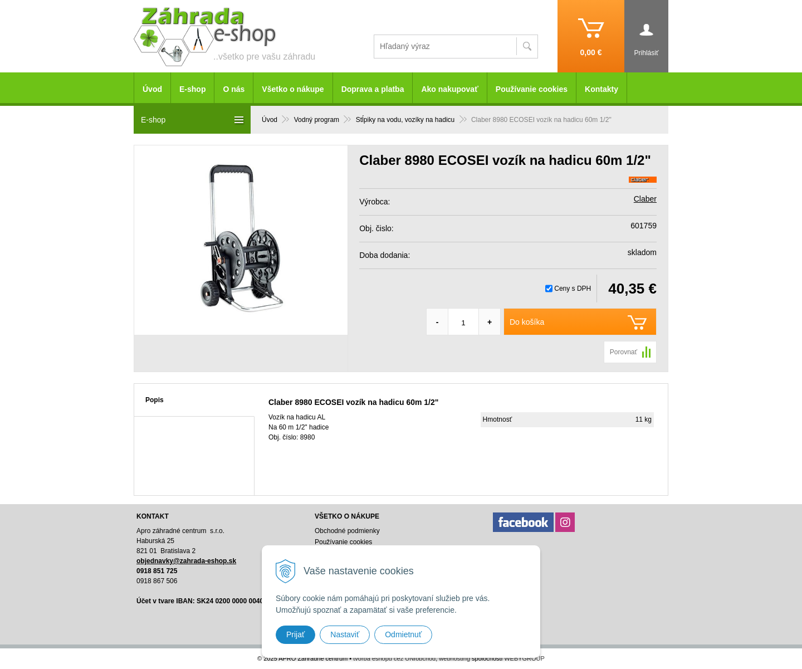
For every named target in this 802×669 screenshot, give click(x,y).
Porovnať (623, 352)
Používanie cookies (532, 89)
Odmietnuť (403, 634)
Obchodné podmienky (347, 531)
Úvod (152, 89)
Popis (154, 400)
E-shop (192, 89)
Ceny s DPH (572, 288)
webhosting (454, 658)
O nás (233, 89)
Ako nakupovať (449, 89)
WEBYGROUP (524, 658)
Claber (645, 198)
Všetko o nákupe (293, 89)
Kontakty (601, 89)
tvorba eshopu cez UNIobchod (394, 658)
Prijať (295, 634)
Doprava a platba (372, 89)
